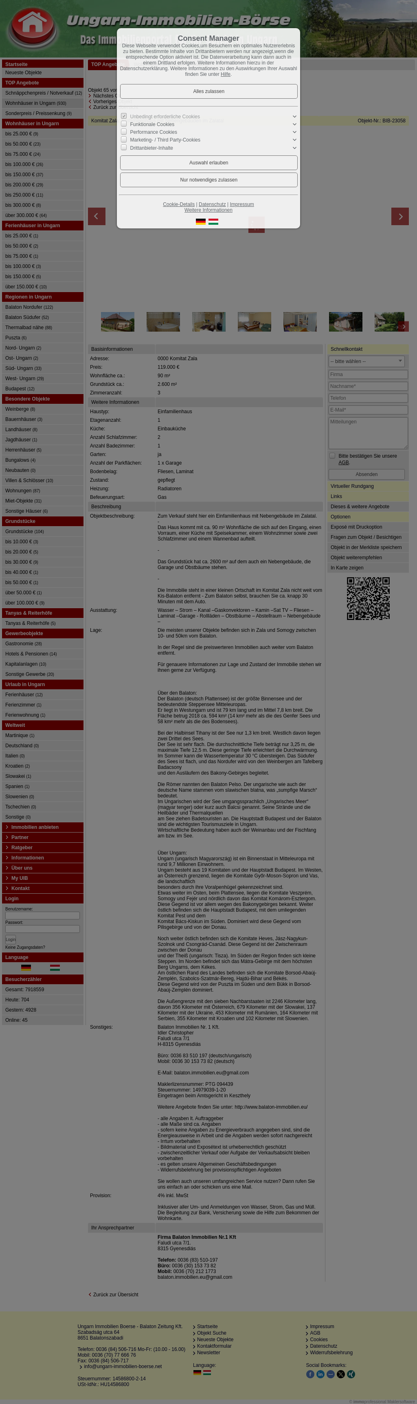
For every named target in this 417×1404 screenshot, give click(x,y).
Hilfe (225, 74)
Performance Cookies (153, 132)
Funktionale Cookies (152, 124)
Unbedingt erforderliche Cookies (165, 117)
